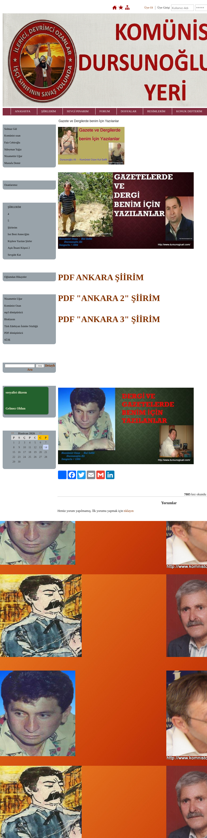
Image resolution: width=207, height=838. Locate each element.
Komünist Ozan (12, 305)
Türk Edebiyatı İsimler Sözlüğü (21, 326)
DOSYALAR (128, 111)
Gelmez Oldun (15, 408)
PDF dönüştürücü (13, 332)
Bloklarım (9, 319)
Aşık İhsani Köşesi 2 (19, 247)
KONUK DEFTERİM (189, 111)
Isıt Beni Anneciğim (18, 234)
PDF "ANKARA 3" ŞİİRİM (109, 319)
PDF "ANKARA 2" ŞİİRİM (109, 298)
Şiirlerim (12, 227)
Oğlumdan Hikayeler (15, 276)
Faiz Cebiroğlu (12, 142)
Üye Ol (148, 7)
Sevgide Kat (14, 254)
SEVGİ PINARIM (78, 111)
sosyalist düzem (16, 392)
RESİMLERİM (156, 111)
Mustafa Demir (12, 163)
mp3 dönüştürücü (13, 312)
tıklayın (129, 511)
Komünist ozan (12, 135)
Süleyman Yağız (13, 149)
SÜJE (7, 339)
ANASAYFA (22, 111)
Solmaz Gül (10, 128)
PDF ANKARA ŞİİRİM (101, 277)
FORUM (105, 111)
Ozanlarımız (10, 184)
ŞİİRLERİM (48, 111)
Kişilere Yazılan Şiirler (20, 241)
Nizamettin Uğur (13, 156)
